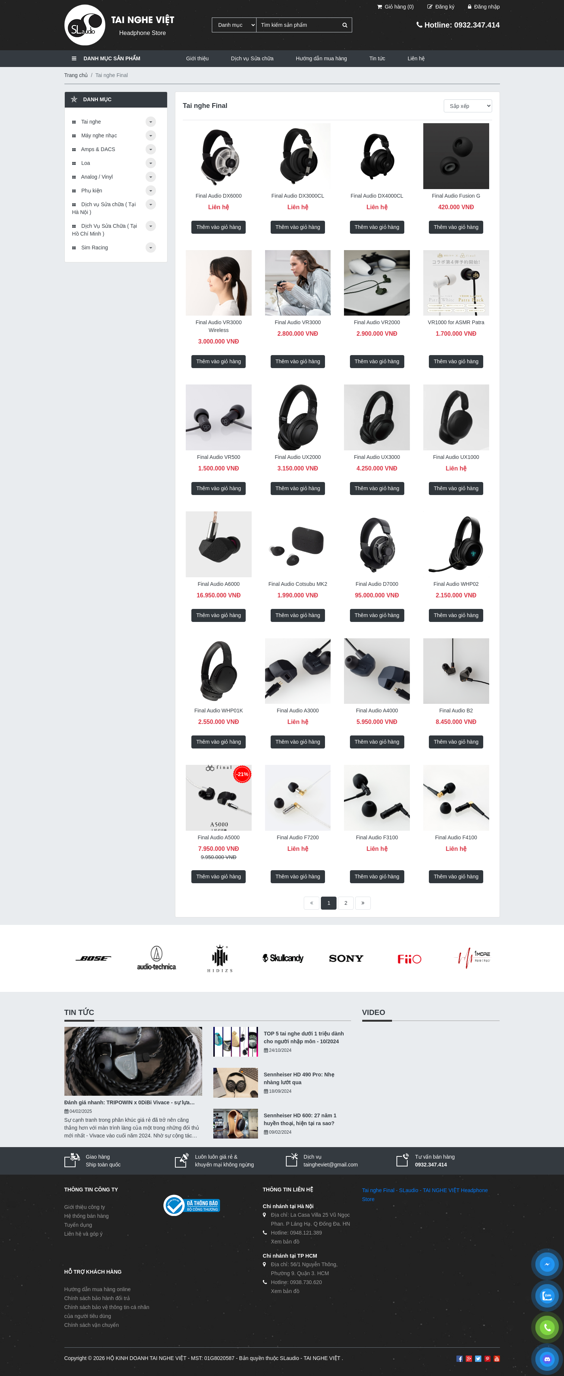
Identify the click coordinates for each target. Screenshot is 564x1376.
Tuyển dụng (78, 1225)
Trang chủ (76, 75)
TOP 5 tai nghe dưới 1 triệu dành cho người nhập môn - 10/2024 (304, 1037)
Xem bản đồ (285, 1242)
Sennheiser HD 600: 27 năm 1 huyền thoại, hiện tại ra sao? (300, 1119)
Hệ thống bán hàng (86, 1216)
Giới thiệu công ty (84, 1207)
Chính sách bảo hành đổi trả (97, 1298)
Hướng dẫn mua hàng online (97, 1289)
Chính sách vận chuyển (91, 1325)
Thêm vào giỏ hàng (218, 227)
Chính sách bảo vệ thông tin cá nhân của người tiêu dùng (106, 1311)
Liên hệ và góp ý (83, 1234)
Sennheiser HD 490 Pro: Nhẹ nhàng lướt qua (299, 1078)
